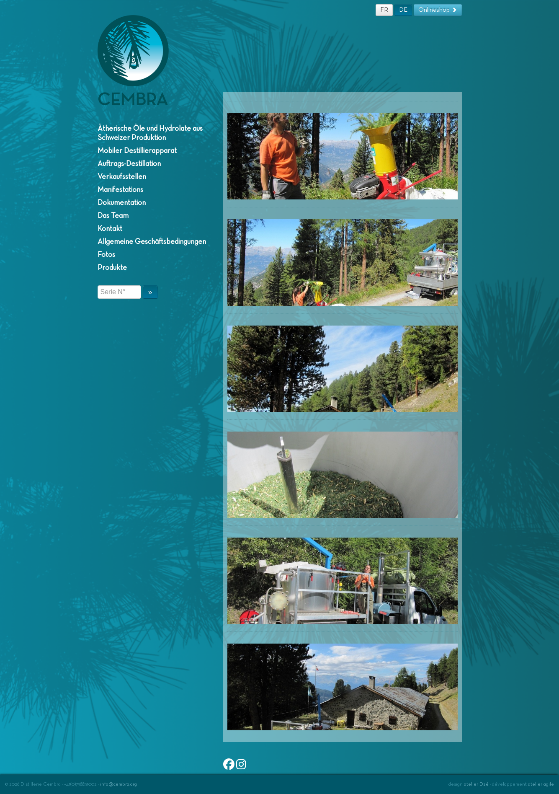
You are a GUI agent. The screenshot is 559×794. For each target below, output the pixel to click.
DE (403, 10)
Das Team (113, 216)
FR (384, 10)
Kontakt (110, 229)
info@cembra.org (118, 784)
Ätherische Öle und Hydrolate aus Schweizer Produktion (150, 133)
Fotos (106, 255)
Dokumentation (122, 203)
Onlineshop (437, 10)
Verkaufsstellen (122, 177)
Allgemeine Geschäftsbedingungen (152, 242)
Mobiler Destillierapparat (137, 151)
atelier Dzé (476, 784)
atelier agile (541, 784)
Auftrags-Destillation (129, 164)
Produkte (112, 268)
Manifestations (120, 190)
